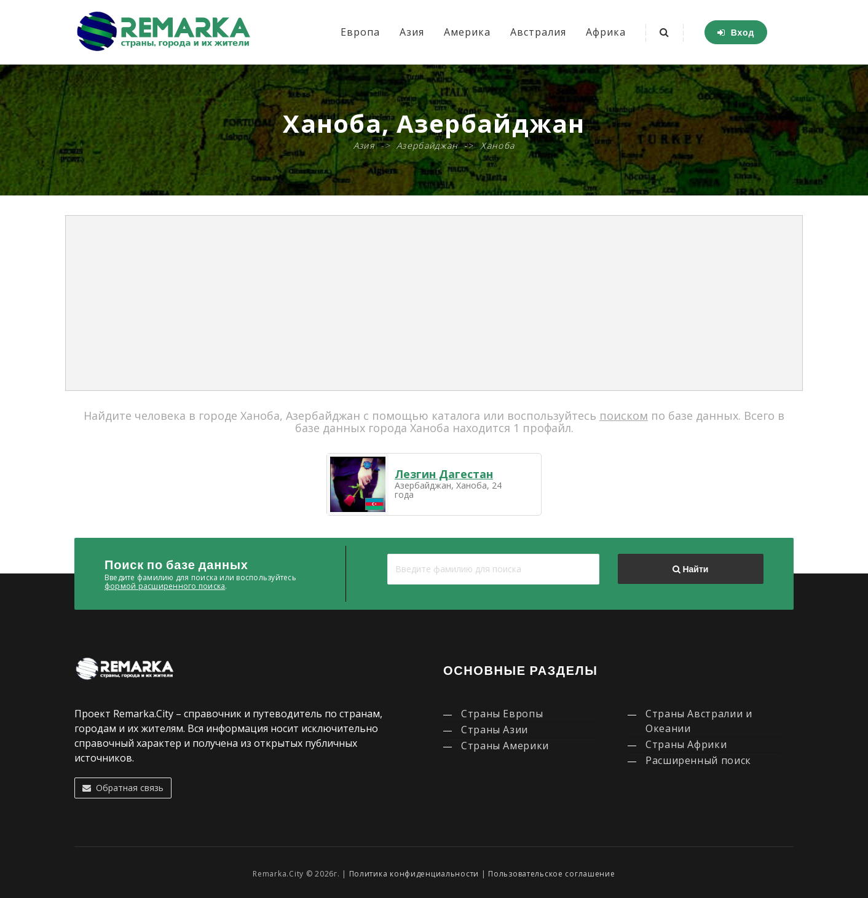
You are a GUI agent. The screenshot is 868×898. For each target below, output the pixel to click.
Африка (606, 32)
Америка (467, 32)
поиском (623, 415)
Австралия (538, 32)
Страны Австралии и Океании (698, 721)
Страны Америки (505, 745)
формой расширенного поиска (165, 586)
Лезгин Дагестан (444, 474)
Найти (690, 569)
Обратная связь (123, 788)
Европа (360, 32)
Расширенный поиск (698, 760)
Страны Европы (502, 713)
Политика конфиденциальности (414, 873)
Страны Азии (494, 729)
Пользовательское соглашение (551, 873)
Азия (412, 32)
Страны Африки (686, 744)
